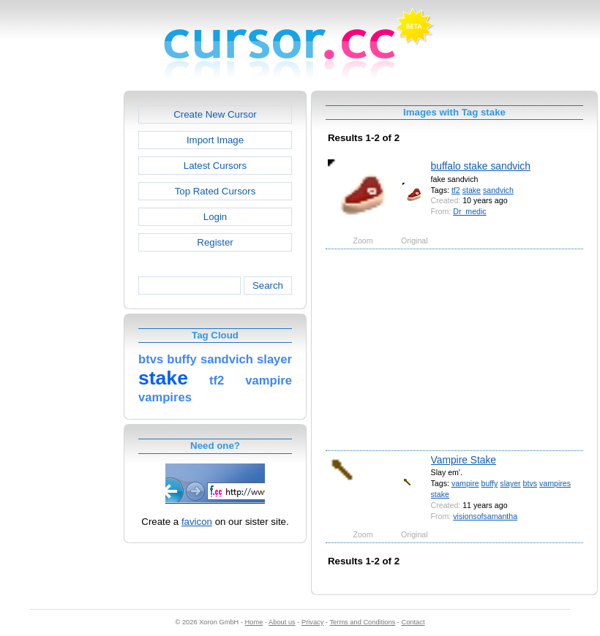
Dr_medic (469, 211)
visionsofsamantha (485, 516)
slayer (510, 483)
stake (471, 190)
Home (254, 622)
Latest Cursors (215, 165)
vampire (465, 483)
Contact (413, 622)
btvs (530, 483)
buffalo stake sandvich (480, 166)
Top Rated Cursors (215, 191)
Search (267, 285)
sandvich (498, 190)
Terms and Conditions (362, 622)
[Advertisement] (60, 310)
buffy (489, 483)
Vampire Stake (463, 460)
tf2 (455, 190)
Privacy (312, 622)
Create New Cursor (215, 114)
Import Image (215, 140)
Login (215, 216)
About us (282, 622)
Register (215, 242)
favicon (196, 521)
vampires (555, 483)
